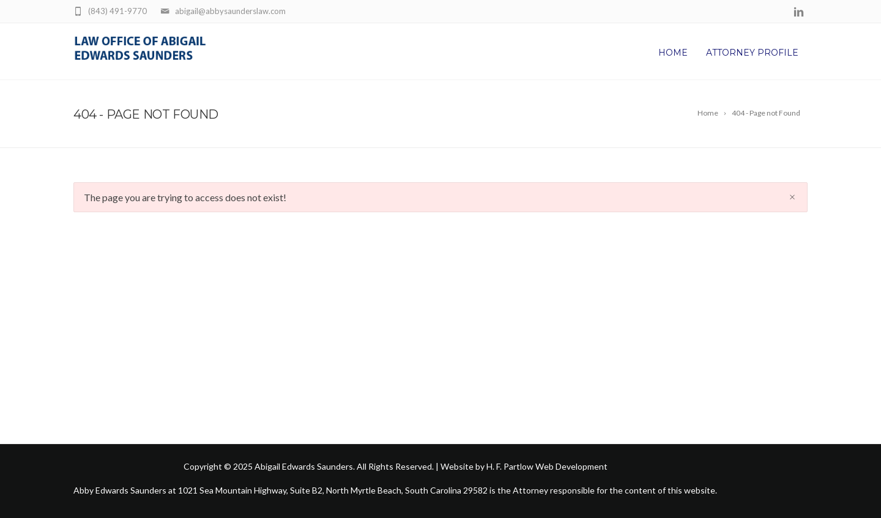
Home (673, 52)
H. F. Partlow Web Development (547, 466)
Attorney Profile (752, 52)
